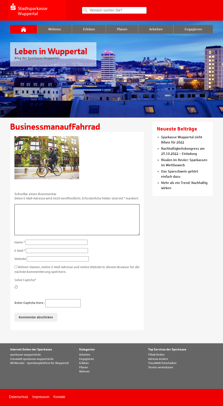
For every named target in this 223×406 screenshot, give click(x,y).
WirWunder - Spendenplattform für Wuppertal (39, 363)
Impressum (40, 397)
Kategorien (87, 349)
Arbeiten (84, 354)
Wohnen (84, 371)
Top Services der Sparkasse (167, 349)
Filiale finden (156, 354)
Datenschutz (18, 397)
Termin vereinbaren (160, 367)
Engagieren (86, 359)
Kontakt (59, 397)
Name (19, 242)
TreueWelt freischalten (162, 363)
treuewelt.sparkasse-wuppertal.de (31, 359)
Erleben (84, 363)
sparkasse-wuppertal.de (25, 354)
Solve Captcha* (25, 280)
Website (20, 259)
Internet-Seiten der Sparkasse (31, 349)
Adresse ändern (158, 359)
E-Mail (19, 250)
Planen (83, 367)
